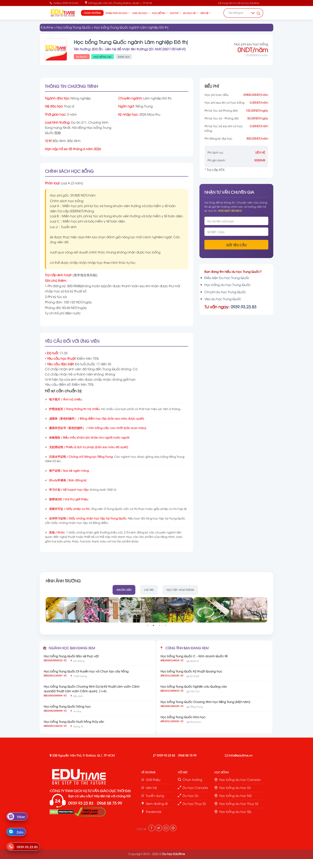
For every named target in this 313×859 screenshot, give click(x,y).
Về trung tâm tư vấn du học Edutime (238, 3)
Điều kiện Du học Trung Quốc (226, 277)
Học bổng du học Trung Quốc (227, 284)
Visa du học (141, 13)
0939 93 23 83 (166, 755)
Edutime (47, 27)
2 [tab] (154, 626)
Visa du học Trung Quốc (222, 299)
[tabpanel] (83, 610)
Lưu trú (149, 589)
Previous (43, 610)
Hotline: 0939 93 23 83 (64, 3)
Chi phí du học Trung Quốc (225, 292)
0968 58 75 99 (187, 755)
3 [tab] (159, 626)
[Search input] (238, 13)
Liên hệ (205, 13)
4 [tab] (165, 626)
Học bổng (160, 13)
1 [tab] (148, 626)
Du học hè (190, 13)
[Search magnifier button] (258, 13)
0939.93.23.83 (243, 306)
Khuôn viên (124, 589)
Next (269, 610)
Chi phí (175, 13)
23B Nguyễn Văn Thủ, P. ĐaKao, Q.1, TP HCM (83, 755)
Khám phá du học (118, 13)
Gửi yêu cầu (236, 245)
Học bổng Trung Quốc (73, 27)
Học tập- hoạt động (180, 589)
